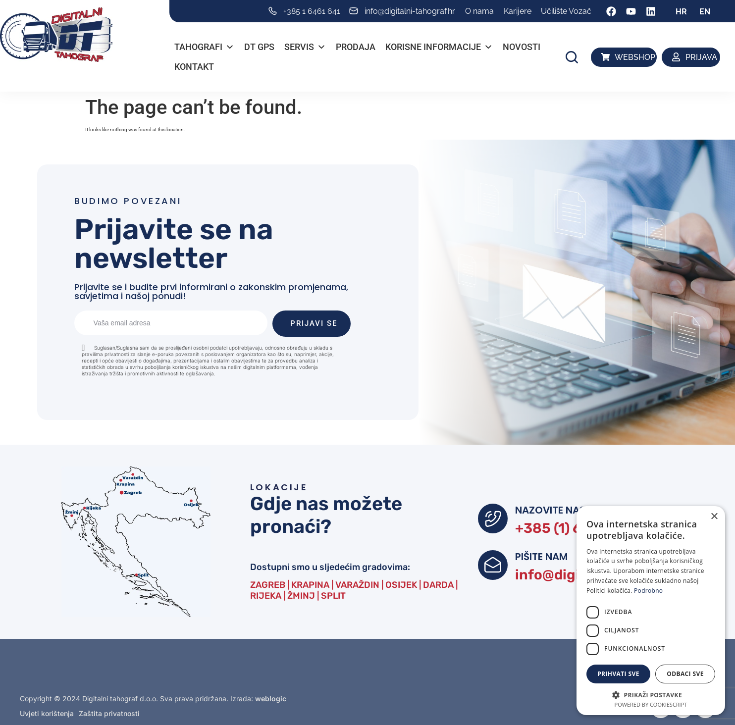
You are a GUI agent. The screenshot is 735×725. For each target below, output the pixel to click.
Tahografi (204, 47)
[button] (572, 57)
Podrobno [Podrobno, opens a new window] (648, 590)
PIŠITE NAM (541, 557)
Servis (305, 47)
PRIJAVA (701, 57)
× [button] (714, 516)
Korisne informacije (439, 47)
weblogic (270, 698)
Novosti (521, 47)
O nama (479, 11)
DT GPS (259, 47)
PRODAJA (355, 47)
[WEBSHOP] (605, 56)
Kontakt (194, 66)
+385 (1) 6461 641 (574, 528)
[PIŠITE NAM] (493, 565)
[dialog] (651, 610)
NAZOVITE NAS (550, 510)
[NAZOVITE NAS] (493, 518)
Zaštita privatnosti (109, 713)
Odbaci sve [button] (685, 674)
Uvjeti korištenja (47, 713)
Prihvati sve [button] (618, 674)
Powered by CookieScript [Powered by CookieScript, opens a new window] (651, 704)
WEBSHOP (635, 57)
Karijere (517, 11)
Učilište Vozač (566, 11)
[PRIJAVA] (676, 56)
